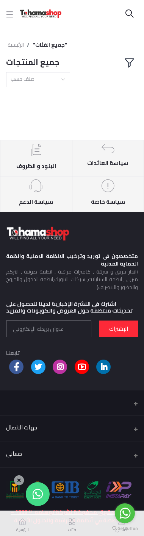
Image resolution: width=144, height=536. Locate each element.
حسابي (14, 453)
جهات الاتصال (21, 427)
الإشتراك (118, 329)
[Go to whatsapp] (125, 513)
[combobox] (38, 80)
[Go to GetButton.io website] (125, 528)
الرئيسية (16, 45)
